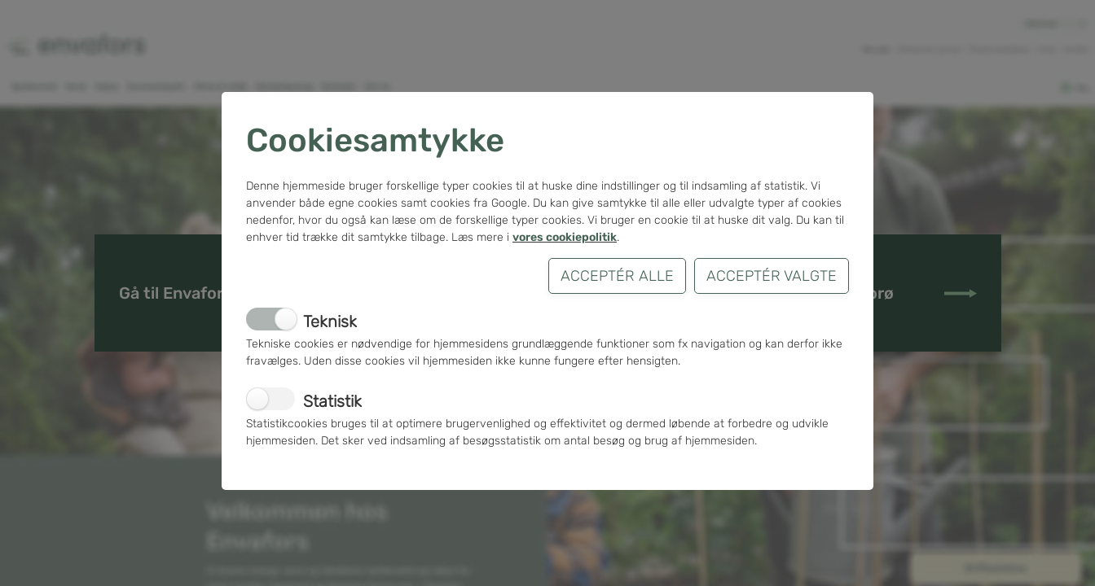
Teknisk (330, 321)
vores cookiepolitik (564, 237)
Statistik (332, 401)
